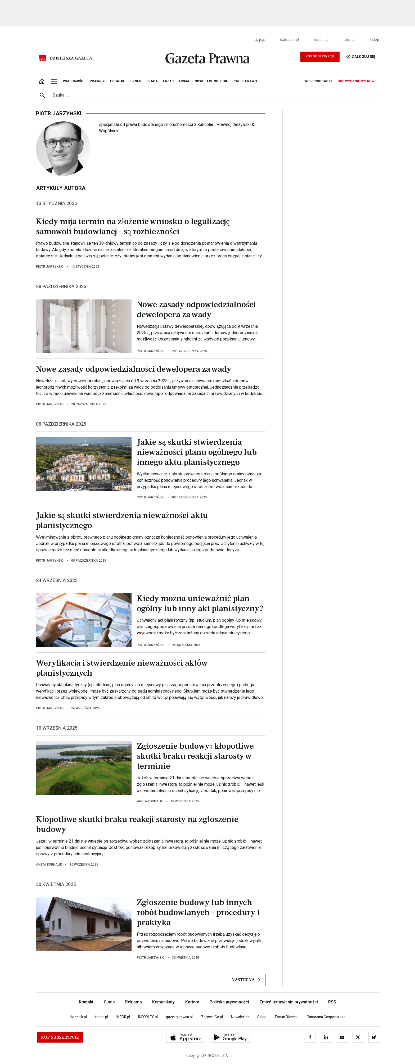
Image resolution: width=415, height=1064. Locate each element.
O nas (109, 1001)
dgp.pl (260, 39)
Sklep (374, 39)
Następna (246, 980)
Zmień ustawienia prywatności (288, 1001)
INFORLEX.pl (148, 1017)
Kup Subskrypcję (320, 56)
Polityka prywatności (229, 1001)
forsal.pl (321, 39)
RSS (332, 1001)
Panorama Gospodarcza (326, 1017)
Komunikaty (163, 1001)
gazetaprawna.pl (179, 1017)
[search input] (214, 95)
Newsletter (240, 1017)
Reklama (133, 1001)
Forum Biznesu (287, 1017)
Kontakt (86, 1001)
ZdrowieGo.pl (212, 1017)
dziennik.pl (289, 39)
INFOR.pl (123, 1017)
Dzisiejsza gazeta (70, 58)
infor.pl (348, 39)
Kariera (192, 1001)
